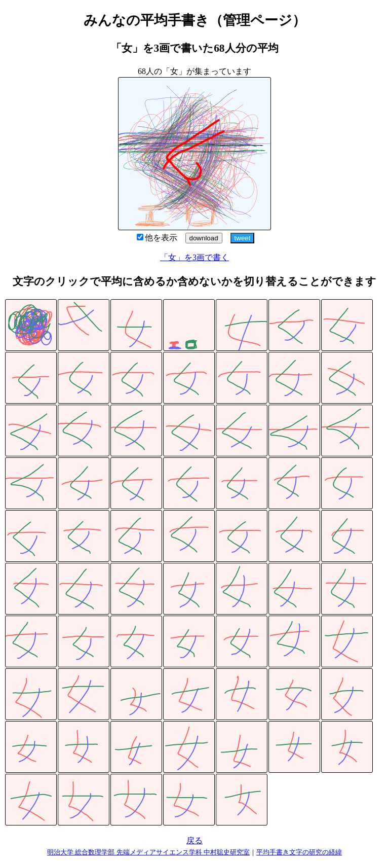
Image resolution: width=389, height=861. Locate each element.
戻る (194, 840)
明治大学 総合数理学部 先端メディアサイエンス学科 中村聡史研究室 (148, 852)
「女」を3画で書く (194, 257)
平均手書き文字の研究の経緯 (299, 852)
